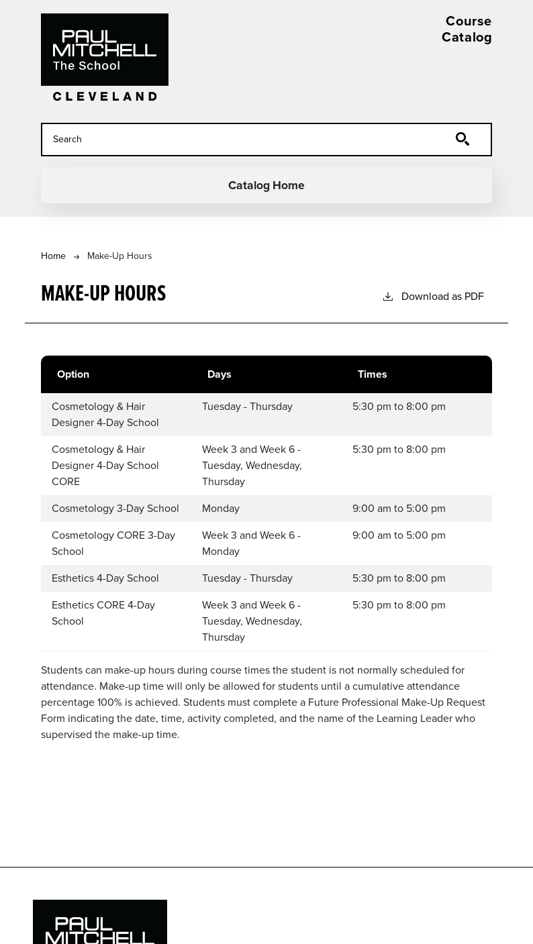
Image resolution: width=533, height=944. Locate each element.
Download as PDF (432, 296)
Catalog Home (266, 185)
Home (53, 256)
